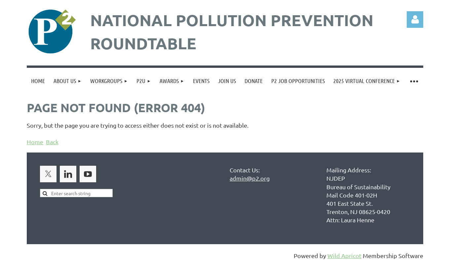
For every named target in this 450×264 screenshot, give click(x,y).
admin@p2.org (250, 178)
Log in (415, 19)
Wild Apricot (344, 255)
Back (52, 141)
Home (35, 141)
